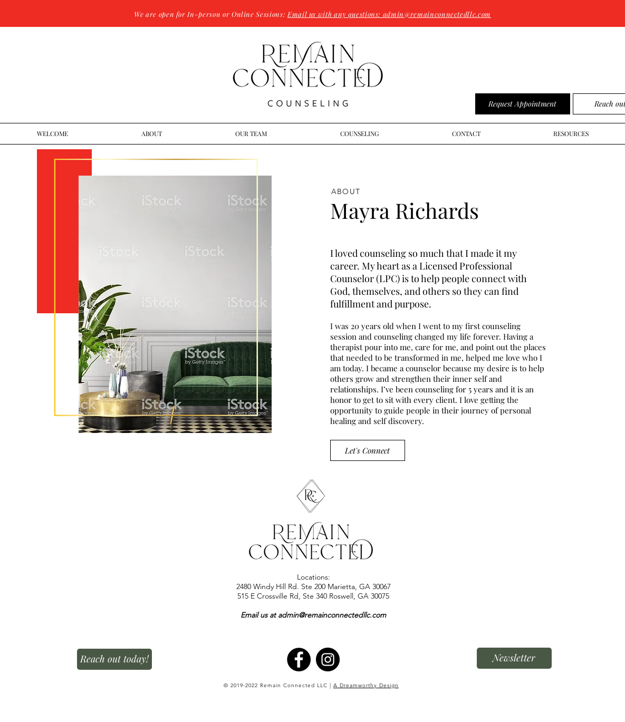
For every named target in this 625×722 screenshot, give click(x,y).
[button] (514, 658)
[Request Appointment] (522, 103)
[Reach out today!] (114, 659)
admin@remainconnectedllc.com (332, 615)
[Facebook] (299, 659)
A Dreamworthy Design (366, 685)
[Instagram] (328, 659)
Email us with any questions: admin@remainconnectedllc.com (389, 13)
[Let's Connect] (367, 450)
